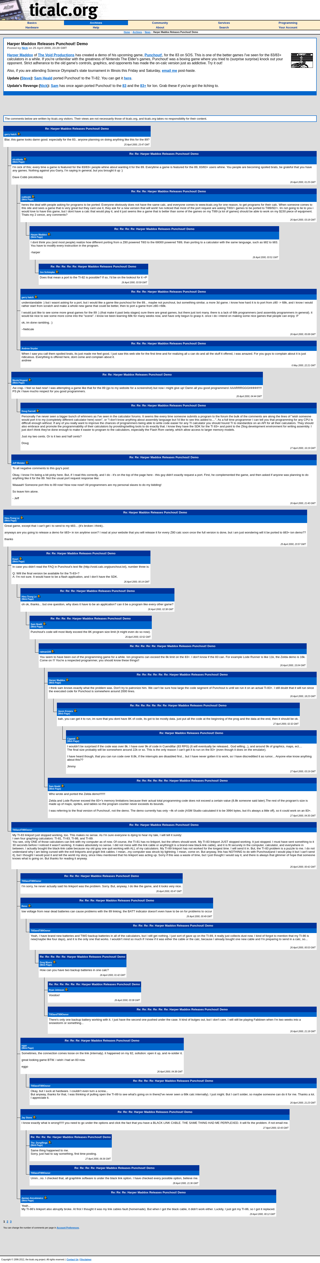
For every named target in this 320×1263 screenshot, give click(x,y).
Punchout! (153, 55)
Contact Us (72, 1259)
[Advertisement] (160, 105)
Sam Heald (43, 78)
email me (169, 70)
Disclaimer (86, 1259)
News (147, 32)
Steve (26, 78)
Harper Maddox (20, 55)
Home (127, 32)
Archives (137, 32)
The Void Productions (56, 55)
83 (124, 86)
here (127, 78)
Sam (54, 86)
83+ (143, 86)
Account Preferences (68, 1228)
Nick (25, 48)
